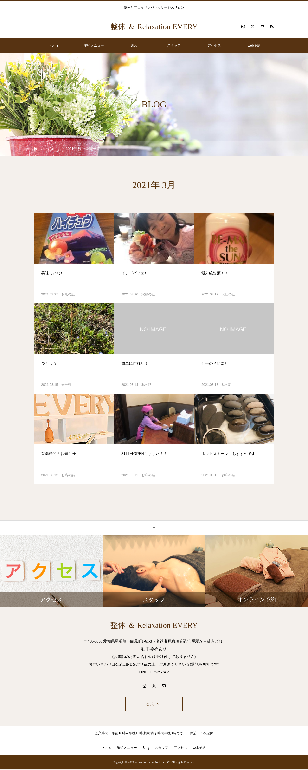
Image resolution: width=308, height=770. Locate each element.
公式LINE (154, 704)
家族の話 (148, 294)
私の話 (146, 385)
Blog (134, 45)
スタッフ (174, 45)
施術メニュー (94, 45)
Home (53, 45)
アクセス (214, 45)
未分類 (66, 385)
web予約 (254, 45)
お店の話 (68, 294)
